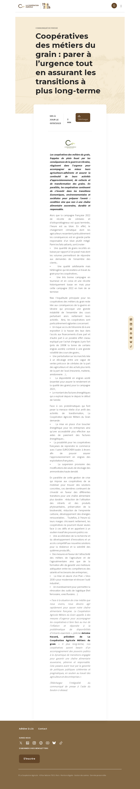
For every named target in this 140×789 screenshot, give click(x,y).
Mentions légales (67, 775)
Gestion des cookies (81, 775)
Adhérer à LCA (26, 728)
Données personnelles (98, 775)
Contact (42, 728)
